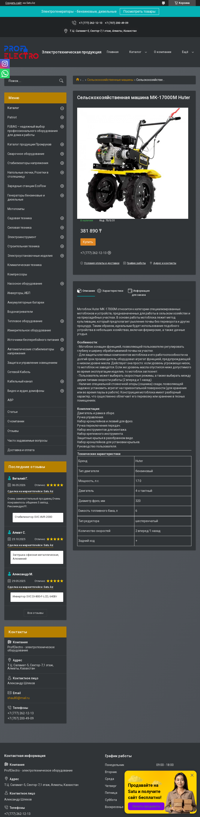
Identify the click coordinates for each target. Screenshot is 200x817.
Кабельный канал (20, 381)
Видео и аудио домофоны (26, 391)
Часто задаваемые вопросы (27, 440)
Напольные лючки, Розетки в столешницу (28, 174)
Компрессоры (17, 274)
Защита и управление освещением (32, 362)
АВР (11, 400)
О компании (162, 52)
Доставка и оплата (21, 450)
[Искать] (61, 81)
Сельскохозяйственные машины (110, 80)
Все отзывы (35, 613)
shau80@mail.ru (19, 698)
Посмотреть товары (139, 11)
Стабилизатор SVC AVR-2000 (33, 516)
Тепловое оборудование (25, 321)
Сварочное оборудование (26, 154)
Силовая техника (20, 227)
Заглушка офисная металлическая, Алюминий (36, 556)
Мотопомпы (16, 209)
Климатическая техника (25, 265)
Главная (113, 52)
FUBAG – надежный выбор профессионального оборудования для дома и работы (33, 131)
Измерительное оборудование (29, 330)
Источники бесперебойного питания (33, 339)
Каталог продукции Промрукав (29, 144)
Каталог (135, 52)
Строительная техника (23, 246)
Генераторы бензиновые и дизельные (26, 197)
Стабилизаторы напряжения (28, 163)
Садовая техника (20, 218)
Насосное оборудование (25, 283)
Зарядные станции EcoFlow (27, 186)
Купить (88, 242)
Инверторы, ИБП (19, 293)
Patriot (12, 117)
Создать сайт (13, 3)
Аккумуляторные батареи (26, 302)
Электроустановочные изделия (30, 255)
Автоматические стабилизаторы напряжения (31, 351)
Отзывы (13, 431)
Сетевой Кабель (19, 372)
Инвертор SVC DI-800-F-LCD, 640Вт (35, 596)
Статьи (13, 412)
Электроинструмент (22, 237)
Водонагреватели (20, 311)
